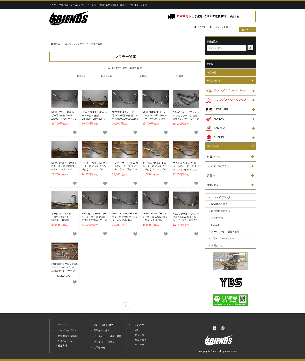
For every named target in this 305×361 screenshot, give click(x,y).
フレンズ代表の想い (221, 197)
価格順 (143, 76)
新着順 (179, 76)
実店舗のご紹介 (219, 204)
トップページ (62, 324)
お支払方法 (217, 218)
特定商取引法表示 (220, 211)
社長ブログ (140, 340)
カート (247, 29)
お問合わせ (217, 245)
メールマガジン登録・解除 (225, 231)
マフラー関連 (96, 43)
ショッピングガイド (221, 27)
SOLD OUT (64, 270)
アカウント (201, 27)
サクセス (139, 335)
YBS (137, 330)
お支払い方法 (65, 340)
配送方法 (216, 224)
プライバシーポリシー (223, 238)
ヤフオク (139, 344)
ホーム (55, 43)
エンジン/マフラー (74, 43)
